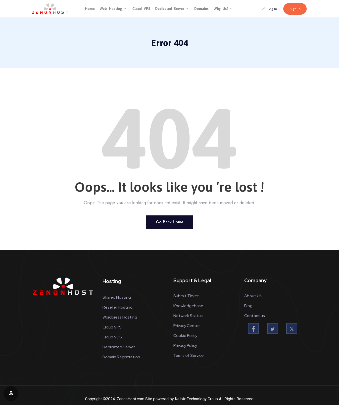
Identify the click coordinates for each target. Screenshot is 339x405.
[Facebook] (253, 328)
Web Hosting (113, 9)
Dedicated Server (172, 9)
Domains (201, 9)
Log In (269, 9)
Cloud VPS (141, 9)
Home (90, 9)
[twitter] (272, 328)
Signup (295, 9)
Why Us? (224, 9)
